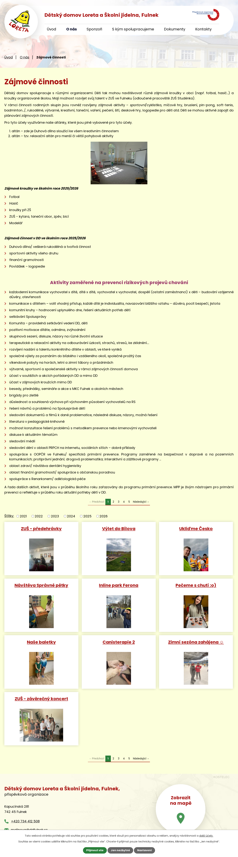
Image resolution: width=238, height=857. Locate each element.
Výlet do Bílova (118, 528)
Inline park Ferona (118, 585)
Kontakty (203, 29)
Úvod (51, 29)
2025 (87, 516)
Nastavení (144, 850)
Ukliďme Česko (196, 528)
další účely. (206, 836)
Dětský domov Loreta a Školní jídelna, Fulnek (101, 15)
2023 (55, 516)
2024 (71, 516)
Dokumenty (174, 29)
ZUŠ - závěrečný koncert (41, 698)
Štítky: (9, 516)
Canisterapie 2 (119, 642)
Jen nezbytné (120, 850)
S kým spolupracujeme (133, 29)
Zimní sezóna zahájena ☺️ (196, 642)
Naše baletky (41, 642)
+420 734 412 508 (25, 821)
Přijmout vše (95, 850)
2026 (104, 516)
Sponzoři (94, 29)
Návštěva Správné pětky (41, 585)
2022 (39, 516)
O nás (71, 29)
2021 (23, 516)
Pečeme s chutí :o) (196, 585)
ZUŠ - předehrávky (41, 528)
